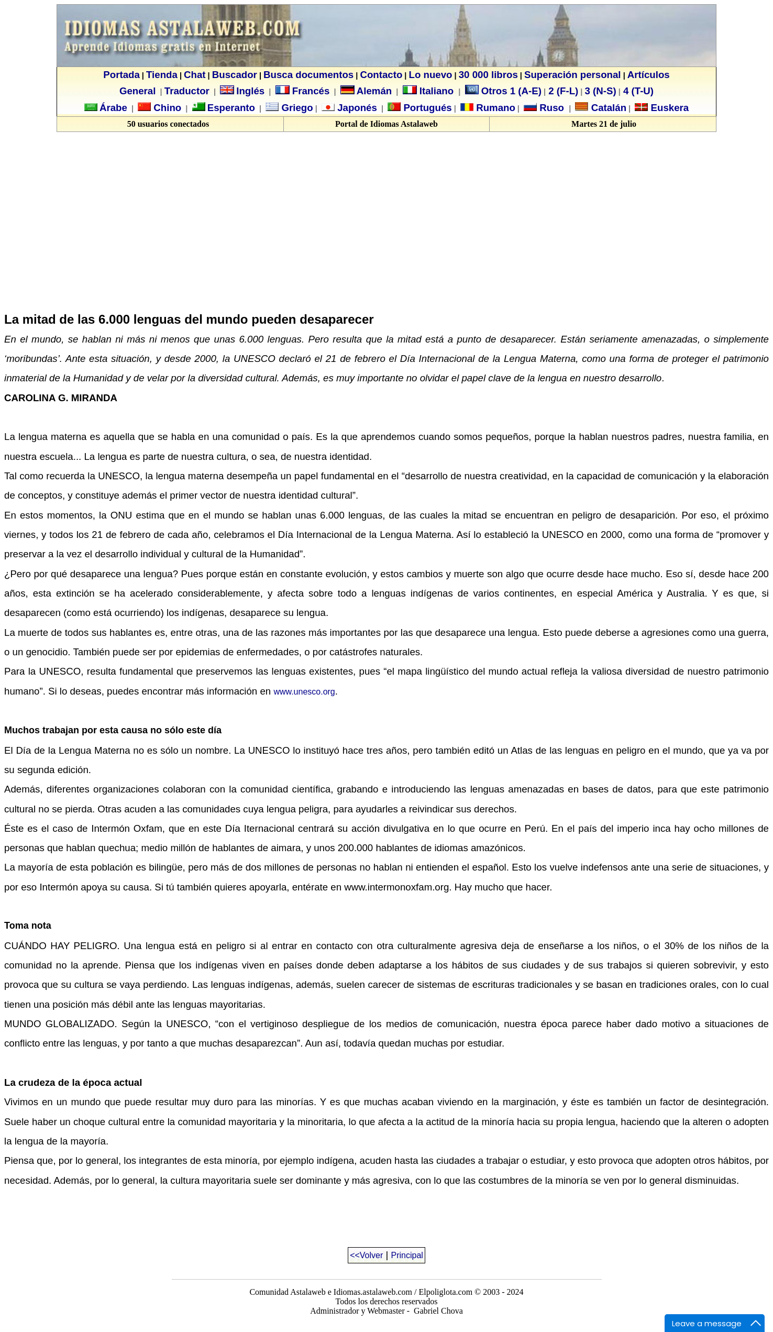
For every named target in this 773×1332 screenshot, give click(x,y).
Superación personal (572, 74)
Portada (121, 74)
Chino (166, 107)
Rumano (494, 107)
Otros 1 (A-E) (503, 90)
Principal (407, 1255)
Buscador (234, 74)
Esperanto (231, 107)
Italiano (430, 90)
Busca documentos (308, 74)
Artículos (648, 74)
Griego (296, 107)
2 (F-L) (562, 90)
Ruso (550, 107)
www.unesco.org (304, 691)
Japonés (356, 107)
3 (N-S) (600, 90)
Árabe (113, 107)
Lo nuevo (430, 74)
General (137, 90)
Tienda (162, 74)
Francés (302, 90)
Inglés (250, 90)
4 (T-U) (637, 90)
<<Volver (366, 1255)
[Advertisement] (92, 226)
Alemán (374, 90)
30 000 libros (488, 74)
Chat (194, 74)
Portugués (426, 107)
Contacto (381, 74)
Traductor (186, 90)
